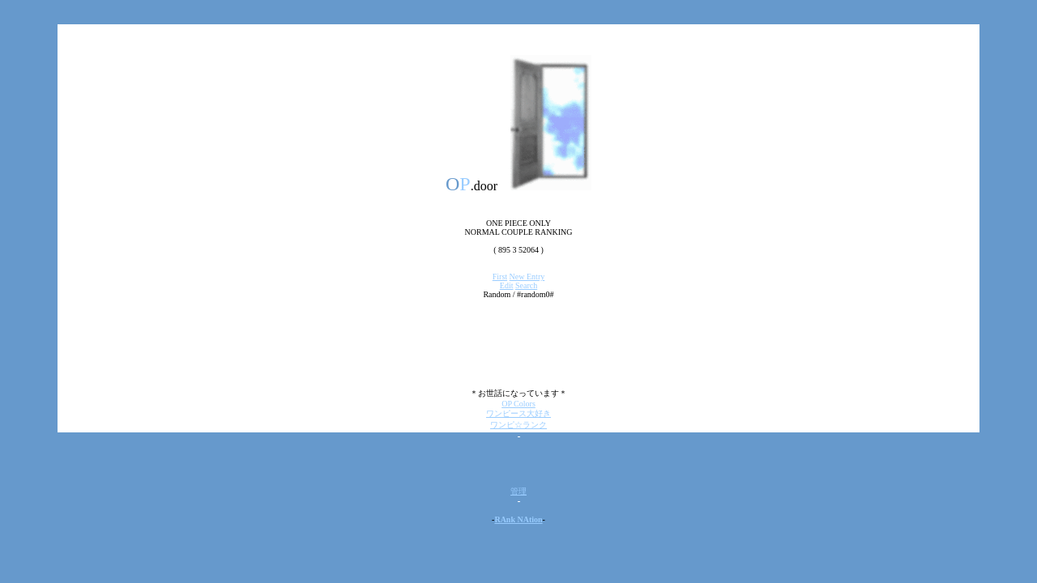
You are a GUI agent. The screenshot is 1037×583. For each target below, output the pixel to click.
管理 (518, 491)
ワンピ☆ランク (518, 424)
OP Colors (518, 403)
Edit (507, 285)
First (500, 276)
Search (526, 285)
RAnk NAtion (518, 519)
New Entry (527, 276)
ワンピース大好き (518, 413)
